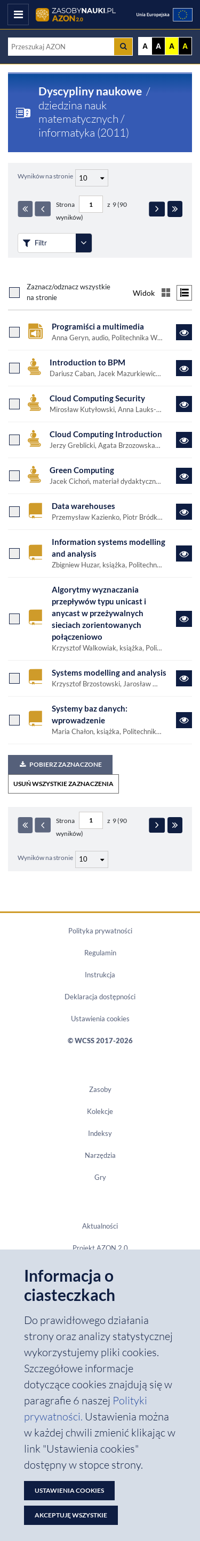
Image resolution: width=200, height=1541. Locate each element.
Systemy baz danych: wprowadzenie (89, 714)
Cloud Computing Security (97, 398)
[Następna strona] (157, 208)
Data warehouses (83, 506)
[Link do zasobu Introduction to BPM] (184, 368)
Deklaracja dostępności (100, 996)
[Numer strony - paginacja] (91, 204)
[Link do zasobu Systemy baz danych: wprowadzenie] (184, 720)
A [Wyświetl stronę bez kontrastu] (145, 46)
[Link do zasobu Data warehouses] (184, 512)
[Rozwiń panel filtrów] (84, 243)
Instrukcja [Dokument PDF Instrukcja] (100, 974)
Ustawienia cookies (100, 1018)
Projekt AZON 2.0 (100, 1248)
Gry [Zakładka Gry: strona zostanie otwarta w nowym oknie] (100, 1177)
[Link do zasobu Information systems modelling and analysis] (184, 553)
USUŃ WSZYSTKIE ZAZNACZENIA (63, 784)
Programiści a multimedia (98, 326)
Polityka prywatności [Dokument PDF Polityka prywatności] (100, 930)
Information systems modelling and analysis (108, 547)
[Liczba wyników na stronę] (91, 859)
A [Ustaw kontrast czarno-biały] (158, 46)
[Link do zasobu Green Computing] (184, 476)
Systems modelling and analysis (109, 672)
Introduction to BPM (87, 362)
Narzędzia (100, 1155)
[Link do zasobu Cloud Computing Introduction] (184, 440)
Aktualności (100, 1226)
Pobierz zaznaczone (60, 764)
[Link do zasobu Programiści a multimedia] (184, 332)
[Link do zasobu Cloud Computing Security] (184, 404)
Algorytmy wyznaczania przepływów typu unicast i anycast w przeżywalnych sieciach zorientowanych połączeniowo (99, 613)
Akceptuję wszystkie (71, 1515)
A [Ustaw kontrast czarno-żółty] (185, 46)
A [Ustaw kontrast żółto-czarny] (171, 46)
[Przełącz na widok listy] (184, 293)
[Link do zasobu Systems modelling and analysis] (184, 678)
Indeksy (100, 1133)
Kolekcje (100, 1111)
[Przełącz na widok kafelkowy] (165, 293)
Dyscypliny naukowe (90, 91)
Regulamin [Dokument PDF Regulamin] (100, 952)
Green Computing (82, 470)
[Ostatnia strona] (174, 209)
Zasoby (100, 1089)
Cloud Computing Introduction (106, 434)
